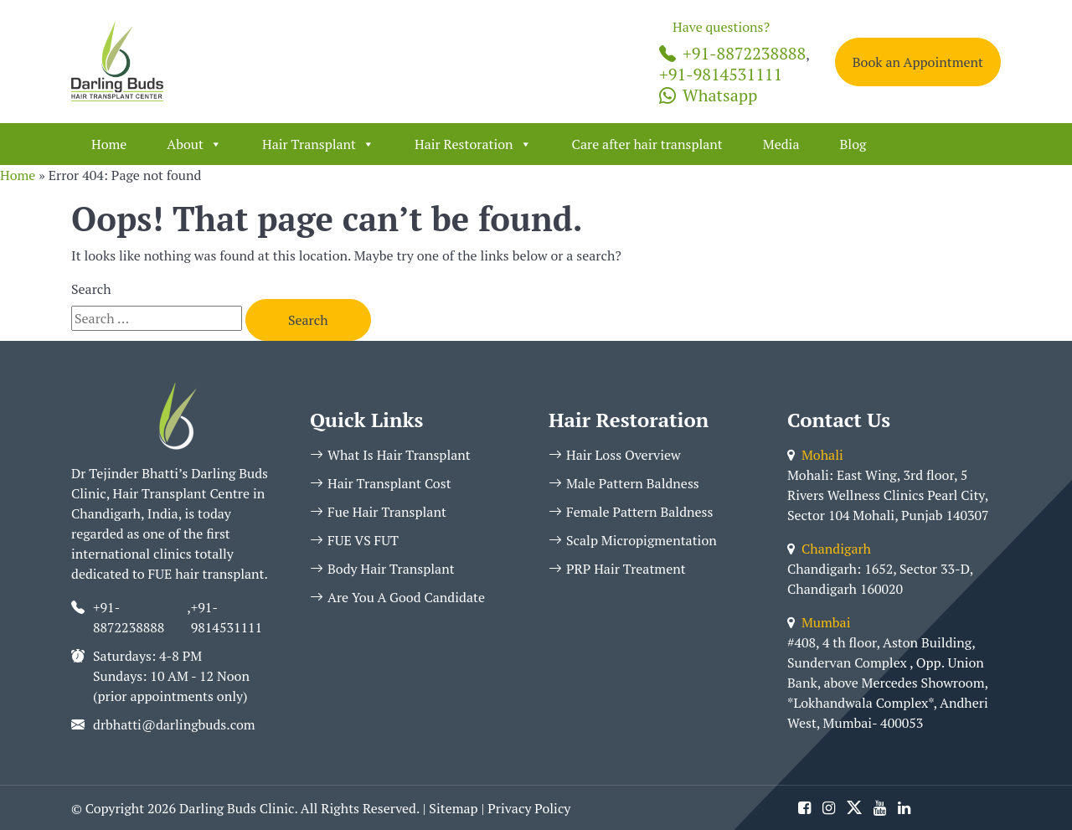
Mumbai (818, 622)
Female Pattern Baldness (631, 512)
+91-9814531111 (720, 74)
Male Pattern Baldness (624, 483)
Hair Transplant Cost (380, 483)
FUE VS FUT (354, 540)
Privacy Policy (528, 808)
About (194, 144)
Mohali (815, 455)
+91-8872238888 (732, 53)
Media (781, 144)
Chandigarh (829, 548)
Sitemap (453, 808)
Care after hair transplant (647, 144)
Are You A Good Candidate (397, 597)
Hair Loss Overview (615, 455)
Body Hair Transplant (382, 568)
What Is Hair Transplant (390, 455)
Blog (852, 144)
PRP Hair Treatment (617, 568)
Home (108, 144)
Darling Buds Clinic (236, 808)
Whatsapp (708, 95)
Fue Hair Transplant (378, 512)
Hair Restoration (473, 144)
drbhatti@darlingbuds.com (174, 724)
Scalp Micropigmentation (633, 540)
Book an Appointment (918, 62)
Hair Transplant (318, 144)
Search (91, 289)
